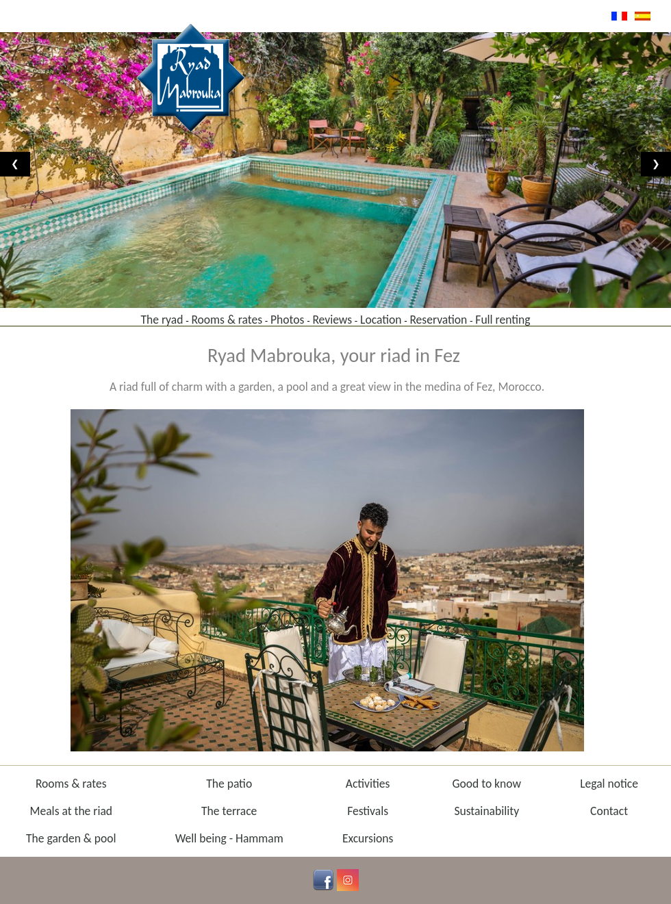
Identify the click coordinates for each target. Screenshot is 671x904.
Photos (287, 319)
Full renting (502, 319)
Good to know (486, 783)
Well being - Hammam (229, 838)
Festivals (367, 810)
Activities (368, 783)
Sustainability (486, 810)
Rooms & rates (226, 319)
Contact (609, 810)
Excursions (367, 838)
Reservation (438, 319)
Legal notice (609, 783)
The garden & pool (71, 838)
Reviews (332, 319)
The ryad (161, 319)
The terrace (229, 810)
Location (380, 319)
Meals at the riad (71, 810)
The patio (229, 783)
